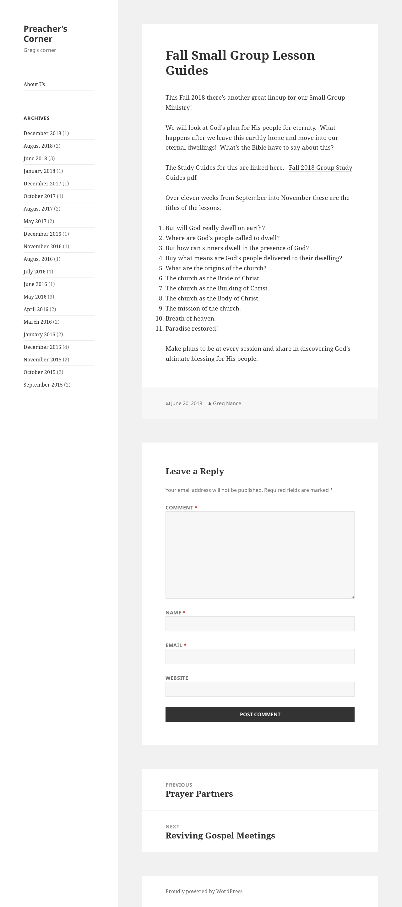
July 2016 (35, 271)
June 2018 (35, 158)
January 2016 (39, 334)
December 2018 (42, 133)
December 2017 (42, 183)
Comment (182, 507)
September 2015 (43, 384)
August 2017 (38, 208)
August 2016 (38, 259)
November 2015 (43, 359)
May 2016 (35, 296)
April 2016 (36, 309)
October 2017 (40, 196)
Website (177, 677)
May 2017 (35, 221)
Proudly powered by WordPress (204, 891)
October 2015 (40, 372)
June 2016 (35, 284)
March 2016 (38, 321)
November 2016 (43, 246)
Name (176, 612)
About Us (34, 84)
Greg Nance (227, 403)
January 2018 (39, 171)
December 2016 (42, 233)
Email (176, 645)
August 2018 (38, 145)
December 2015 (42, 347)
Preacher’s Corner (45, 33)
